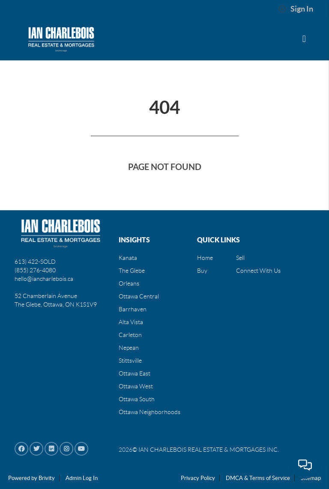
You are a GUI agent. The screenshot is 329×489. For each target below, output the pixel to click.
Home (205, 257)
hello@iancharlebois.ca (44, 278)
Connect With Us (258, 270)
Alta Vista (131, 322)
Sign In (295, 9)
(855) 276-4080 (35, 270)
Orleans (129, 283)
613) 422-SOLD (35, 261)
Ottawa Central (139, 296)
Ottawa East (134, 373)
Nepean (129, 347)
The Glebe (132, 270)
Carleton (130, 334)
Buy (202, 270)
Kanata (128, 257)
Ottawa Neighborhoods (149, 411)
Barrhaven (133, 309)
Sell (240, 257)
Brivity (47, 478)
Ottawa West (136, 386)
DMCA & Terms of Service (258, 478)
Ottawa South (137, 399)
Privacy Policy (198, 478)
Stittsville (130, 360)
